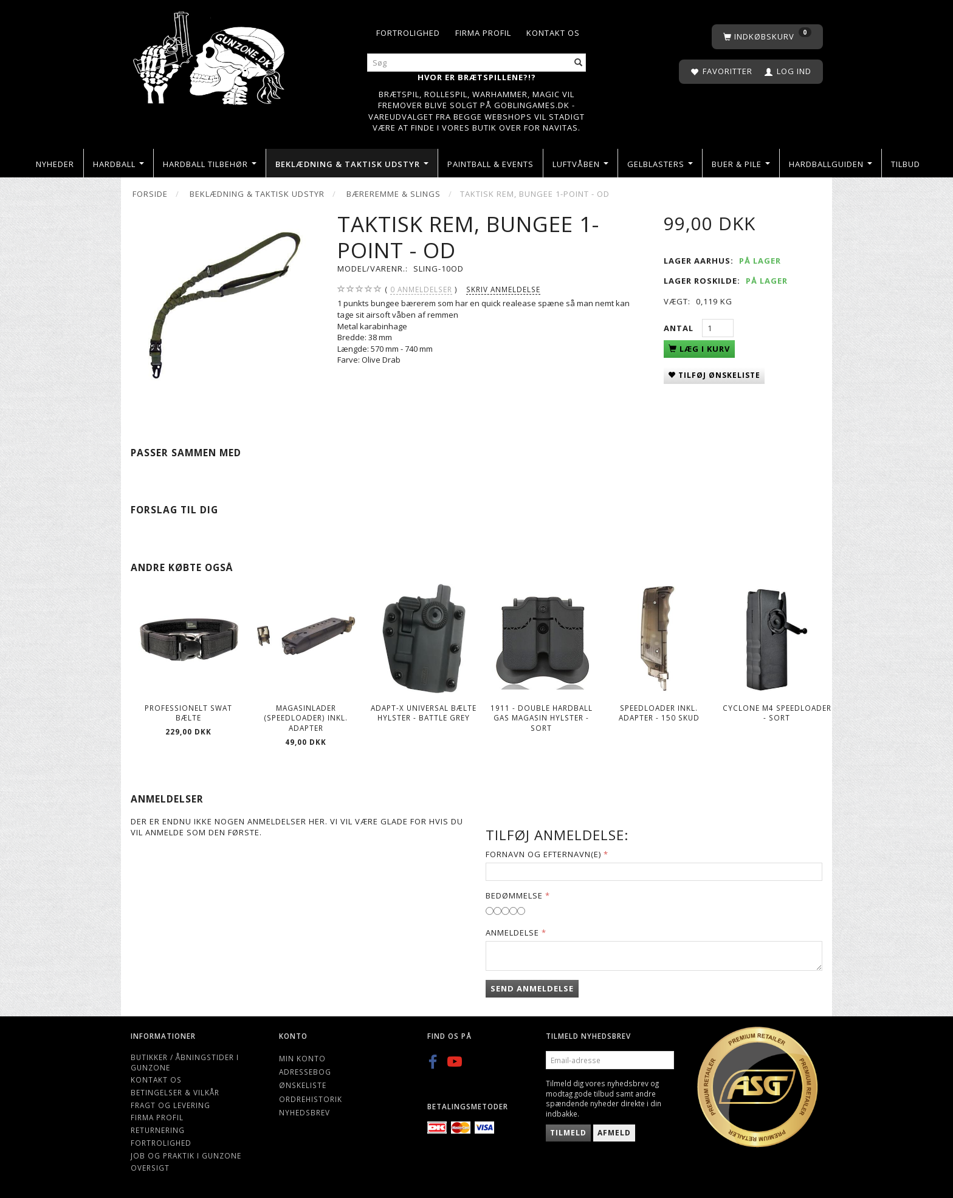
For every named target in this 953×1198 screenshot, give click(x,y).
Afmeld (614, 1133)
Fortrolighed (408, 32)
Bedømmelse (514, 895)
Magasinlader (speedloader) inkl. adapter (306, 718)
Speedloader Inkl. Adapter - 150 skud (659, 713)
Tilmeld (568, 1133)
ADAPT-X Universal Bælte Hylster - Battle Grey (423, 713)
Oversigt (150, 1167)
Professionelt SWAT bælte (188, 713)
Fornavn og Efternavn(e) (543, 854)
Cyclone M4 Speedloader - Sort (777, 713)
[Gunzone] (210, 55)
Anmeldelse (512, 932)
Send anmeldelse (532, 988)
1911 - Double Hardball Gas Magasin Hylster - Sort (541, 718)
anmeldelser (421, 289)
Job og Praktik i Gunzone (186, 1155)
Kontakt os (553, 32)
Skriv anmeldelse (503, 289)
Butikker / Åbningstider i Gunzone (185, 1062)
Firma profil (483, 32)
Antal (680, 328)
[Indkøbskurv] (767, 37)
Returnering (158, 1130)
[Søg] (578, 63)
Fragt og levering (170, 1105)
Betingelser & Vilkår (175, 1092)
